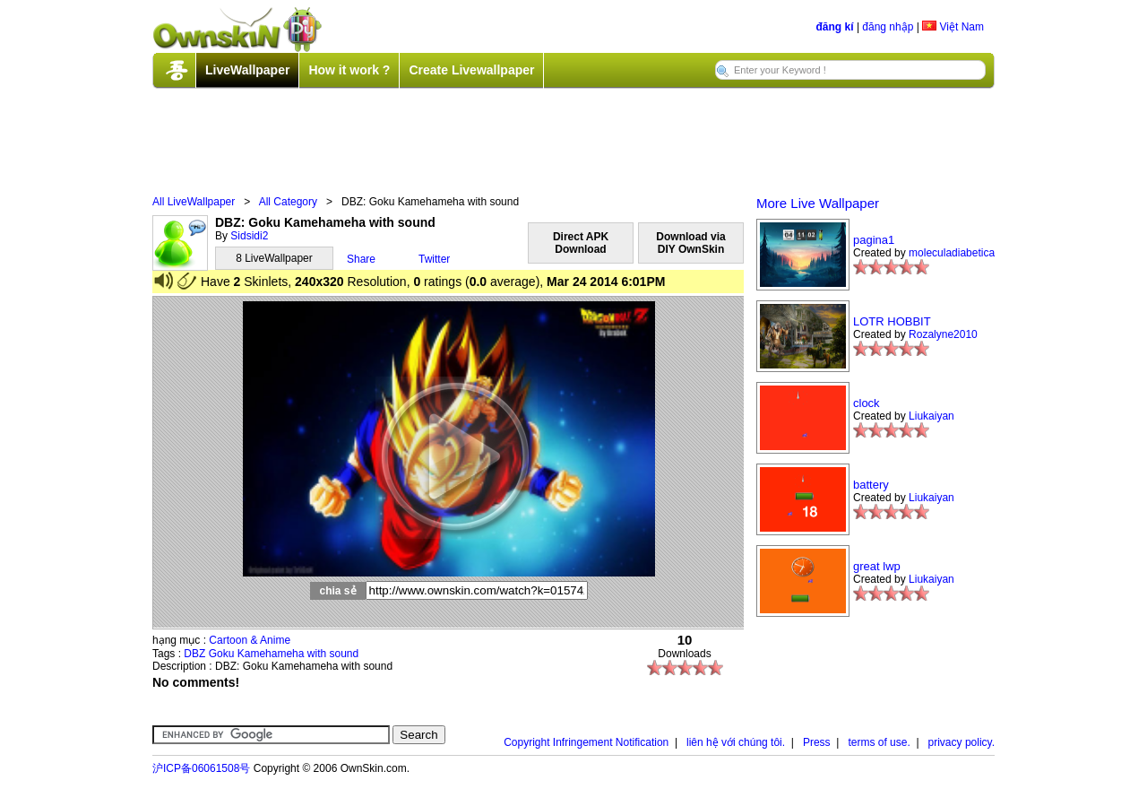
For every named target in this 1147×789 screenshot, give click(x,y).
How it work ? (349, 70)
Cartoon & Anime (249, 640)
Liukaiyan (931, 416)
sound (343, 653)
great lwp (877, 566)
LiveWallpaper (247, 70)
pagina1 (873, 240)
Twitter (434, 259)
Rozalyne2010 (943, 334)
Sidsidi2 (249, 236)
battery (871, 484)
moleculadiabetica (952, 253)
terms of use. (879, 742)
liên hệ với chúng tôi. (735, 742)
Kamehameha (271, 653)
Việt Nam (953, 27)
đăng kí (835, 27)
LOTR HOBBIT (892, 321)
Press (817, 742)
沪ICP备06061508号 (201, 768)
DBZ (194, 653)
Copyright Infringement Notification (586, 742)
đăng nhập (887, 27)
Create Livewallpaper (471, 70)
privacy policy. (961, 742)
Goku (222, 653)
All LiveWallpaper (193, 201)
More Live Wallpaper (817, 203)
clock (866, 403)
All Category (288, 201)
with (316, 653)
